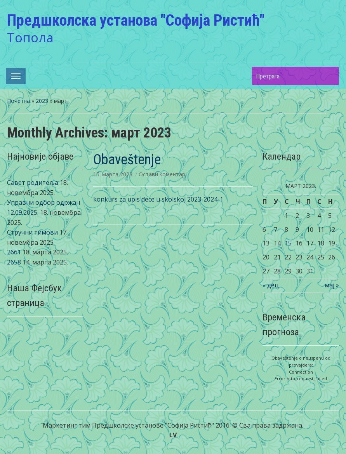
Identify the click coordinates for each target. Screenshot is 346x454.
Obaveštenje (127, 159)
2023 (42, 100)
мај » (332, 285)
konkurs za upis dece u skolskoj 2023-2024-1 (158, 199)
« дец (271, 285)
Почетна (18, 100)
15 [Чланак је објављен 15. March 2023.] (288, 243)
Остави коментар (162, 174)
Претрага (329, 76)
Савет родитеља (32, 182)
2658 (14, 262)
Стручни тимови (32, 232)
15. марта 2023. (114, 174)
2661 (14, 252)
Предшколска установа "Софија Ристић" (135, 20)
